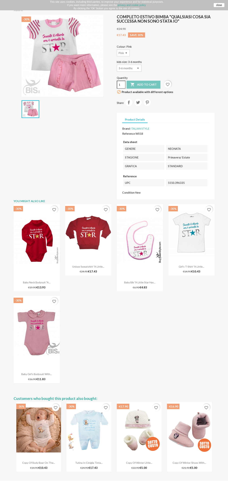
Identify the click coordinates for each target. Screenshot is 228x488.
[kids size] (129, 68)
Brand (126, 128)
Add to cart (143, 84)
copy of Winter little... (139, 462)
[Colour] (123, 52)
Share (128, 102)
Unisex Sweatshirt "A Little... (88, 266)
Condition (128, 192)
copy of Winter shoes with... (189, 462)
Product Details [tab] (135, 119)
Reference (128, 133)
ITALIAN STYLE (139, 128)
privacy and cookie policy (132, 5)
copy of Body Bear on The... (38, 462)
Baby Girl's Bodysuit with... (36, 374)
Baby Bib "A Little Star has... (139, 282)
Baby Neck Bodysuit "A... (36, 282)
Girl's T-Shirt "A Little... (191, 266)
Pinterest (147, 102)
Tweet (138, 102)
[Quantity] (121, 85)
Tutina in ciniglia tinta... (89, 462)
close (219, 5)
